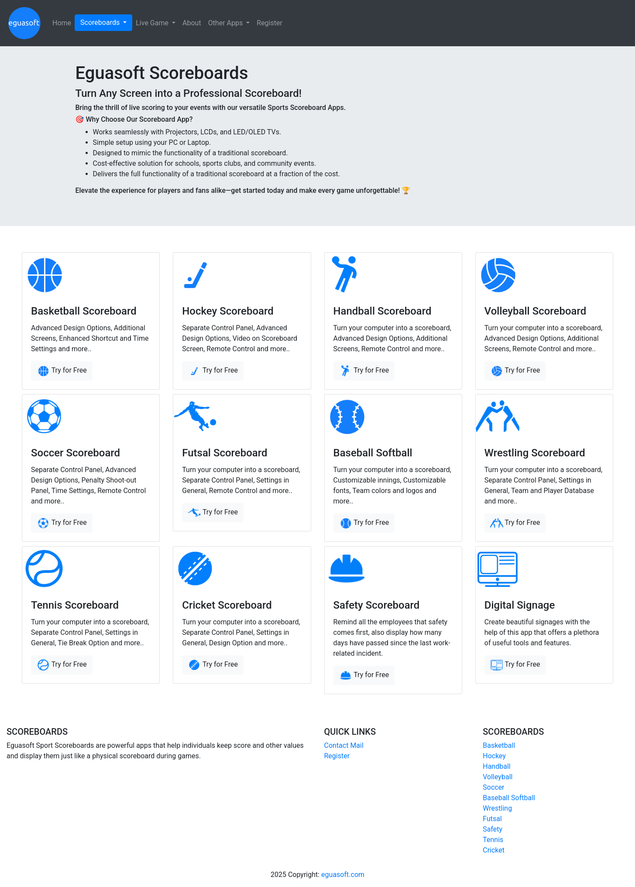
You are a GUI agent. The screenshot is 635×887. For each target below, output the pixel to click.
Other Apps (226, 23)
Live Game (153, 23)
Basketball (499, 745)
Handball (496, 766)
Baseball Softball (509, 798)
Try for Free (62, 370)
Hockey (494, 756)
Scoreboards (100, 22)
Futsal (492, 819)
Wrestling (497, 808)
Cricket (494, 850)
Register (269, 23)
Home (61, 23)
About (191, 23)
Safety (492, 829)
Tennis (493, 840)
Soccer (493, 787)
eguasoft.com (342, 874)
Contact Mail (344, 745)
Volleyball (497, 777)
